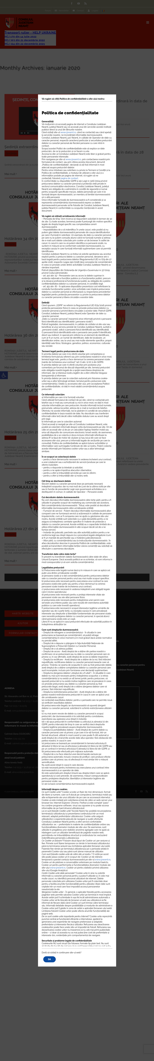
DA (49, 959)
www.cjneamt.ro (68, 133)
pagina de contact (69, 179)
